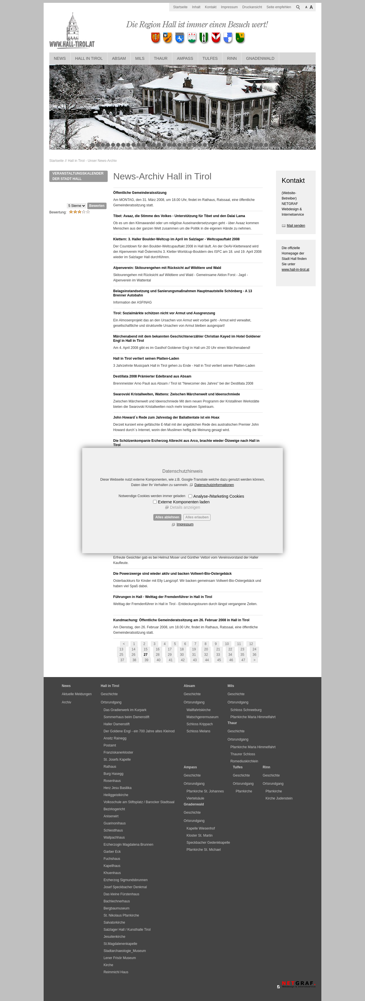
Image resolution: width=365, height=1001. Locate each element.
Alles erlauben (197, 517)
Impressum (185, 524)
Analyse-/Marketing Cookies (218, 496)
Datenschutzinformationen (214, 485)
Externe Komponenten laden (183, 502)
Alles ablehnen (167, 517)
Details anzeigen (185, 507)
